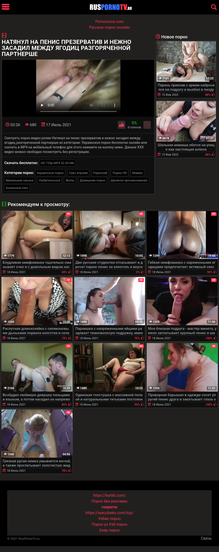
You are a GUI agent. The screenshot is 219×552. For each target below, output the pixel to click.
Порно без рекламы (110, 501)
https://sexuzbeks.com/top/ (109, 513)
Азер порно (109, 530)
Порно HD (120, 173)
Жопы (70, 180)
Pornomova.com (109, 21)
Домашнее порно (92, 180)
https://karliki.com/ (109, 495)
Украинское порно (50, 173)
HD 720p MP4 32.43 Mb (57, 163)
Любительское (49, 180)
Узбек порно (109, 518)
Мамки (137, 173)
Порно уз (100, 524)
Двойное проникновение (129, 180)
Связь (206, 538)
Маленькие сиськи (19, 180)
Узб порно (118, 524)
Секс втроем (78, 173)
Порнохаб (100, 173)
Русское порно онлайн (109, 27)
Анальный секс (17, 188)
